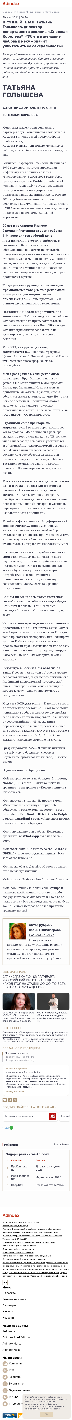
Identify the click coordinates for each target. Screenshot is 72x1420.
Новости (8, 1317)
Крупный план (53, 12)
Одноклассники (19, 1390)
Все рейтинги (61, 1144)
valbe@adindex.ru (15, 1092)
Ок (46, 1414)
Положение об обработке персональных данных (27, 1256)
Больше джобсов (35, 12)
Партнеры (9, 1305)
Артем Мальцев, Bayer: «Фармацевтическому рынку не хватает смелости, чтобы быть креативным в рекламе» (34, 1040)
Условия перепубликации (15, 1226)
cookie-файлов (47, 1404)
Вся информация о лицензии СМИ (19, 1246)
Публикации (19, 12)
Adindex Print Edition (16, 1337)
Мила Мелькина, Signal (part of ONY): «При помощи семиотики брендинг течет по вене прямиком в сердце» (19, 1017)
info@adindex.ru (19, 1403)
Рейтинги (9, 1331)
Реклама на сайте (14, 1299)
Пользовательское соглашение (18, 1252)
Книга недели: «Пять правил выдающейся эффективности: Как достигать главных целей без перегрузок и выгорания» (35, 1034)
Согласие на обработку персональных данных (26, 1259)
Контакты (15, 1363)
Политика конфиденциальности (18, 1249)
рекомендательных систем (38, 1409)
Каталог (8, 1311)
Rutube (13, 1397)
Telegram (15, 1376)
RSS (11, 1370)
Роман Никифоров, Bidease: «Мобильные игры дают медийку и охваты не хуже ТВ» (52, 1017)
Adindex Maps (11, 1349)
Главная (6, 12)
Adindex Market (12, 1343)
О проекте (9, 1293)
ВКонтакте (16, 1383)
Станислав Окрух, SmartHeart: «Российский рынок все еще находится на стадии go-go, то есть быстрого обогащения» (34, 982)
